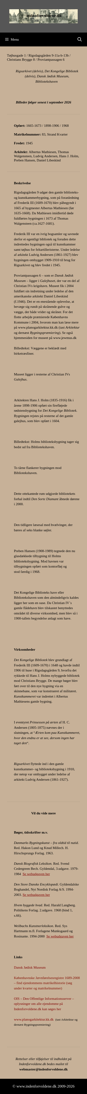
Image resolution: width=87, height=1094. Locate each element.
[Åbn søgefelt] (79, 39)
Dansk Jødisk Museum (30, 967)
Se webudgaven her (36, 874)
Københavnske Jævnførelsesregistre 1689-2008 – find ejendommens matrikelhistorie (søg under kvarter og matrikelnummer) (47, 983)
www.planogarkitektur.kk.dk (38, 327)
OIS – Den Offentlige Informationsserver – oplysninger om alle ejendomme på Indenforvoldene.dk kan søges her (44, 1004)
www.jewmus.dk (65, 338)
